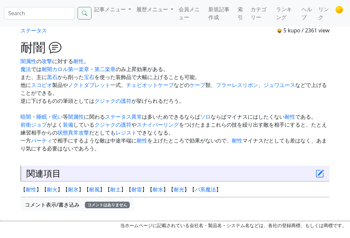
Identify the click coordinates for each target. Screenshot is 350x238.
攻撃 (47, 61)
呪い (57, 116)
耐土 (115, 189)
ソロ (205, 116)
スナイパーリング (158, 124)
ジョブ (39, 124)
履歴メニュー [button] (152, 9)
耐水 (158, 189)
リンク (323, 13)
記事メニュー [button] (110, 9)
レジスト (126, 132)
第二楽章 (105, 69)
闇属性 (76, 116)
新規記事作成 (218, 13)
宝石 (89, 77)
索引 (240, 13)
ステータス (33, 30)
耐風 (94, 189)
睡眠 (41, 116)
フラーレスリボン (237, 85)
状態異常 (68, 132)
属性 (31, 61)
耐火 (52, 189)
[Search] (39, 13)
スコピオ (41, 85)
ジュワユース (279, 85)
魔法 (25, 69)
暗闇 (25, 116)
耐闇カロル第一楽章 (65, 69)
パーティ (41, 140)
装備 (68, 124)
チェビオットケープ (150, 85)
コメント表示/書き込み (77, 204)
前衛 (25, 124)
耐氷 (73, 189)
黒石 (52, 77)
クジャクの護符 (112, 100)
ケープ (197, 85)
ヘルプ (306, 13)
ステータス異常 (123, 116)
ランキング (284, 13)
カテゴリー (258, 13)
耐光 (179, 189)
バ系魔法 (205, 189)
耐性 (78, 61)
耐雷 (136, 189)
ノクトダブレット (89, 85)
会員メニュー (189, 13)
